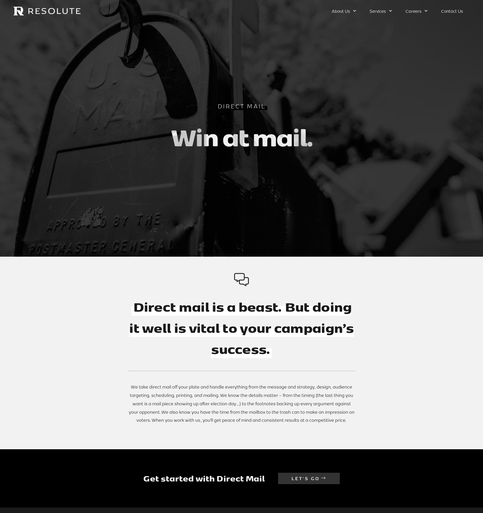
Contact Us (452, 11)
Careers (417, 11)
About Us (344, 11)
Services (381, 11)
